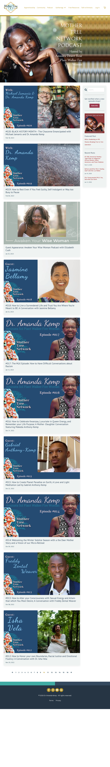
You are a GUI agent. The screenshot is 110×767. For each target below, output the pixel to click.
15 (64, 730)
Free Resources (74, 7)
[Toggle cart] (104, 7)
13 (56, 730)
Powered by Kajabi (55, 762)
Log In (97, 7)
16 (68, 730)
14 (60, 730)
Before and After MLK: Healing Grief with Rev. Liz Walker (94, 170)
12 (52, 730)
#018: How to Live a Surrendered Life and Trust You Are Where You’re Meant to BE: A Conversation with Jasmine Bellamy (40, 322)
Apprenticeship (29, 7)
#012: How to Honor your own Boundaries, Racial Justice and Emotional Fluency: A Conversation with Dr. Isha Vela (41, 712)
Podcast (50, 7)
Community (41, 7)
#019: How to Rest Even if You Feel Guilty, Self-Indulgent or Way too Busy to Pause (40, 199)
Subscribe (94, 106)
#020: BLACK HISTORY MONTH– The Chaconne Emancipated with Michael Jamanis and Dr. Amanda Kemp (40, 136)
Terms (51, 758)
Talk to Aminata (86, 7)
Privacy (58, 758)
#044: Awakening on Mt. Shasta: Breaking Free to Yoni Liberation (93, 142)
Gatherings (61, 7)
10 (44, 730)
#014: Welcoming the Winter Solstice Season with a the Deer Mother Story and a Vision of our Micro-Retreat (41, 579)
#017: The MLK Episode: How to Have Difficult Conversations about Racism (39, 384)
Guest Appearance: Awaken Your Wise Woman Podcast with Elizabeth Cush (38, 259)
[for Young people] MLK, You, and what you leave (94, 178)
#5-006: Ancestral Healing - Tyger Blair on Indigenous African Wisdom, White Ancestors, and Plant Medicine (94, 159)
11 (48, 730)
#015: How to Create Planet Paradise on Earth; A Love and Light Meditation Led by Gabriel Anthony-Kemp (41, 515)
